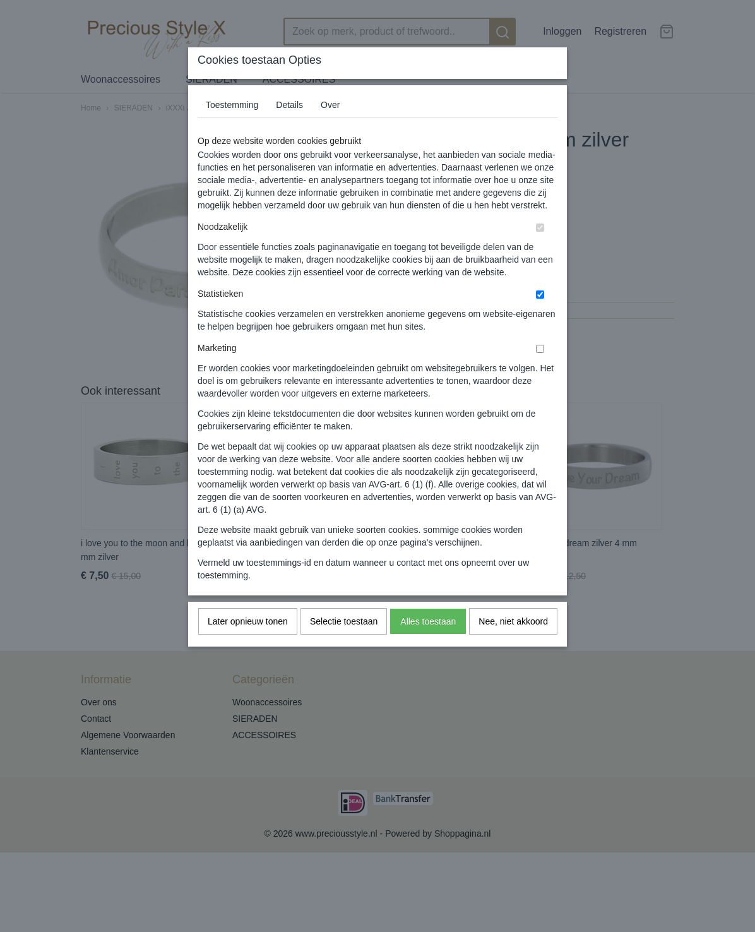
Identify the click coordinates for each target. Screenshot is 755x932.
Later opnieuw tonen (248, 621)
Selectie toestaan (344, 621)
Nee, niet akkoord (513, 621)
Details (289, 105)
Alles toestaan (428, 621)
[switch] (540, 228)
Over (330, 105)
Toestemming (232, 105)
